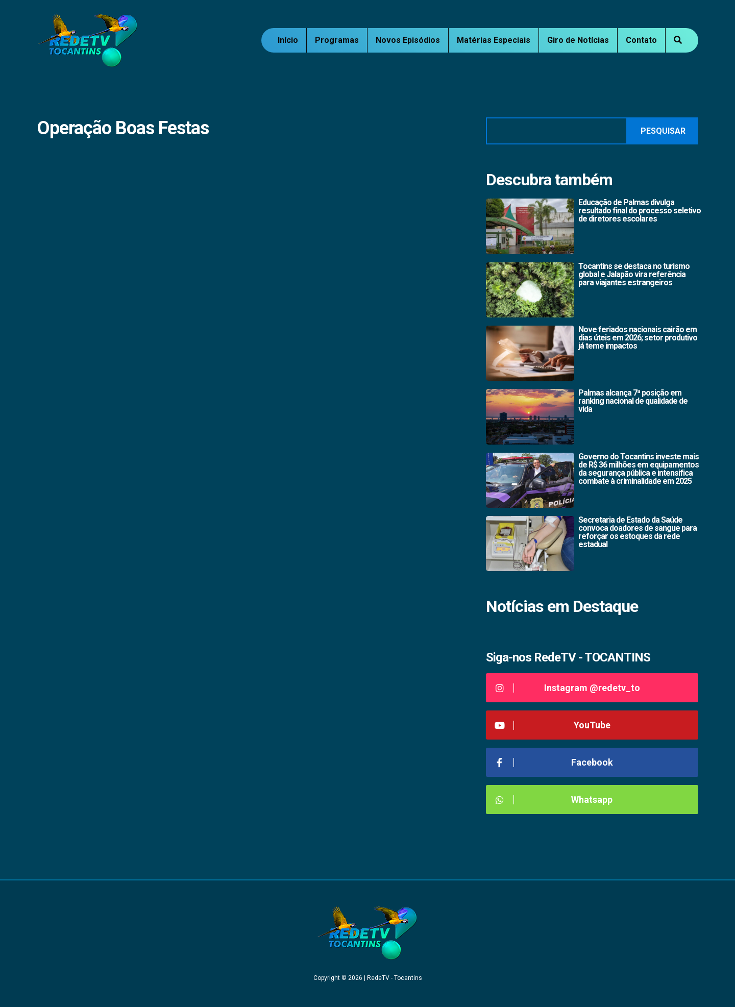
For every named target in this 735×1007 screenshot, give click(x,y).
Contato (641, 40)
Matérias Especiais (493, 40)
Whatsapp (553, 799)
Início (288, 40)
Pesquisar (663, 131)
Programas (337, 40)
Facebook (553, 762)
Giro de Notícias (578, 40)
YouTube (552, 725)
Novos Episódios (408, 40)
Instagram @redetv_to (567, 687)
